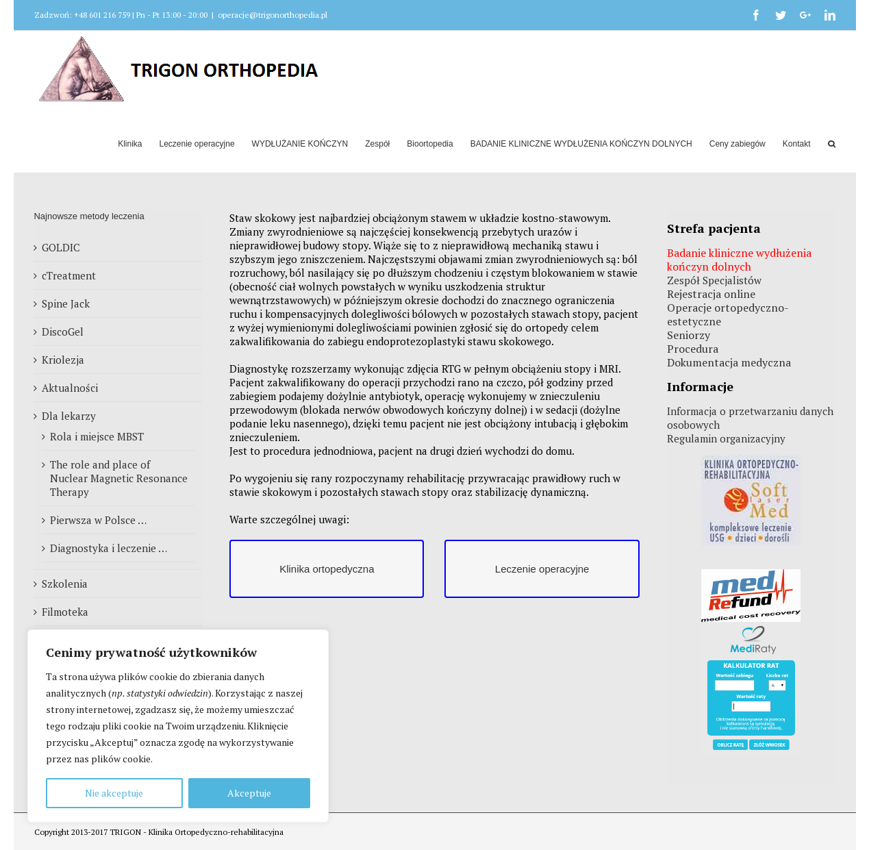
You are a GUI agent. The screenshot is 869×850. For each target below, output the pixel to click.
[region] (178, 726)
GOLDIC (61, 247)
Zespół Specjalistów (714, 280)
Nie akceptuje (114, 792)
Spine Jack (66, 303)
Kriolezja (63, 359)
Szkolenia (65, 583)
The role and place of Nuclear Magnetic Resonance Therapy (119, 478)
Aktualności (70, 388)
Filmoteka (65, 611)
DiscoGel (63, 331)
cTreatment (69, 275)
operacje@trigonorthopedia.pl (272, 15)
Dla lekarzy (69, 416)
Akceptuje (249, 792)
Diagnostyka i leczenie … (108, 548)
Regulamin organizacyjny (726, 438)
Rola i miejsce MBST (97, 436)
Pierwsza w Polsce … (98, 520)
